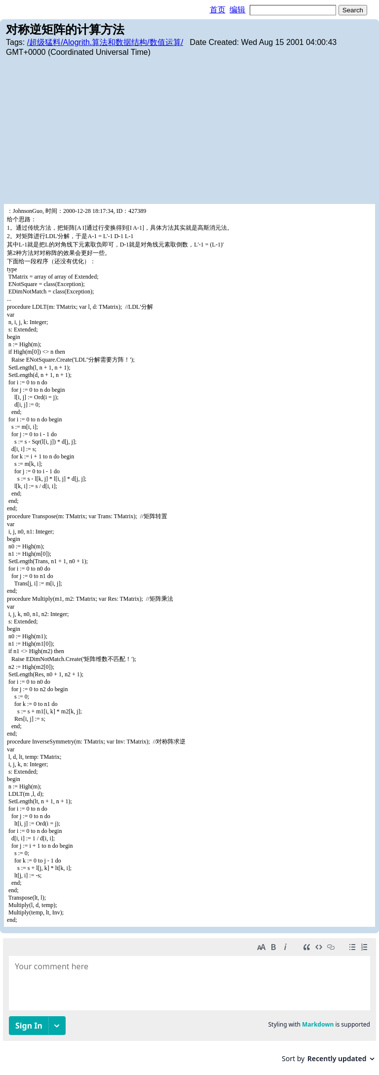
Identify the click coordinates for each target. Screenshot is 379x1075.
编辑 (237, 9)
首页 (218, 9)
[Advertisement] (189, 130)
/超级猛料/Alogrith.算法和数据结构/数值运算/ (105, 42)
